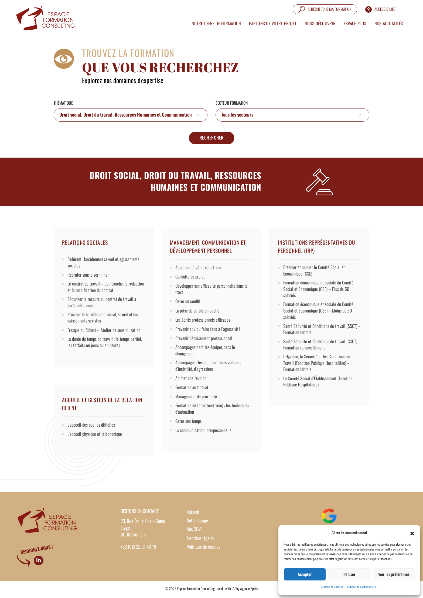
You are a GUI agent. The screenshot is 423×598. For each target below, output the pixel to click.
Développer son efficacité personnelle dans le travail (212, 290)
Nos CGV (194, 530)
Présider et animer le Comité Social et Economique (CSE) (314, 272)
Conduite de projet (190, 277)
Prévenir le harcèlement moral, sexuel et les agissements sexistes (103, 321)
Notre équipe (197, 521)
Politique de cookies (331, 587)
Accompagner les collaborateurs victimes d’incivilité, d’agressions (209, 368)
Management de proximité (197, 399)
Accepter (305, 574)
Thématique (63, 103)
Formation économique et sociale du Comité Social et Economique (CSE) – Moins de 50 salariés (319, 313)
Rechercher (212, 138)
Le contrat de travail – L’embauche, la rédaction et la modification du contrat (99, 289)
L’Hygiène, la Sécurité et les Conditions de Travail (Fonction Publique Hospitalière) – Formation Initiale (317, 368)
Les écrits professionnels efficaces (203, 321)
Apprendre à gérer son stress (198, 268)
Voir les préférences (394, 574)
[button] (412, 532)
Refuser (349, 574)
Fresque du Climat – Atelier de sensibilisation (105, 333)
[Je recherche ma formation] (322, 8)
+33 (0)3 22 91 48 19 (139, 548)
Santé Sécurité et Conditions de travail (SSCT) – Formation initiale (321, 333)
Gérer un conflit (188, 302)
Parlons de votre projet (270, 22)
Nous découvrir (317, 22)
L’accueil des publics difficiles (92, 425)
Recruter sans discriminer (88, 276)
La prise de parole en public (198, 312)
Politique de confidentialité (361, 587)
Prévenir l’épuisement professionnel (204, 339)
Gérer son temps (188, 424)
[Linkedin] (38, 561)
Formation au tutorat (192, 390)
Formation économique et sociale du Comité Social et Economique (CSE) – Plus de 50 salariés (319, 291)
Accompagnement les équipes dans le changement (206, 352)
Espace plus (352, 22)
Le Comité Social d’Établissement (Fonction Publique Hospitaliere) (318, 388)
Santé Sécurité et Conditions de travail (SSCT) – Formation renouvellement (321, 349)
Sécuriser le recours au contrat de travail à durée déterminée (102, 305)
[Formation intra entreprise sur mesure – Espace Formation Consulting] (47, 16)
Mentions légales (200, 539)
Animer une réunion (191, 381)
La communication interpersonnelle (204, 434)
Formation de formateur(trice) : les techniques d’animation (213, 412)
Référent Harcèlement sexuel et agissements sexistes (104, 263)
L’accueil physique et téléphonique (96, 434)
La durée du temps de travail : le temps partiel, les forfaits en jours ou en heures (106, 346)
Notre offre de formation (213, 22)
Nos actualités (386, 22)
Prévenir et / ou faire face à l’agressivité (208, 330)
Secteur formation (232, 103)
